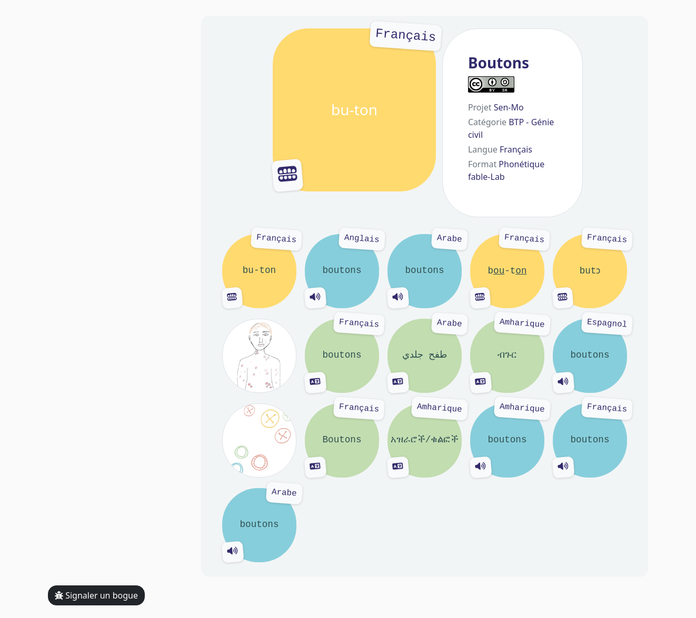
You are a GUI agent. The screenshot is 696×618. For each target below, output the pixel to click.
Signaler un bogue (96, 595)
